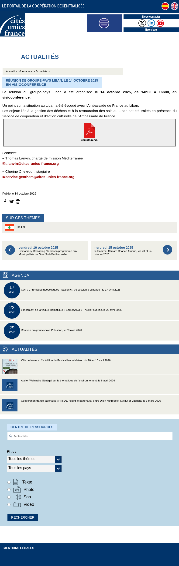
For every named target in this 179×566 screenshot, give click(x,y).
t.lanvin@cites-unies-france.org (32, 163)
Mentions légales (18, 548)
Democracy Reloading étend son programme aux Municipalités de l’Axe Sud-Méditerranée (48, 251)
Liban (15, 227)
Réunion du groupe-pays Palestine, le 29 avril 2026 (43, 331)
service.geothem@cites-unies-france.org (40, 177)
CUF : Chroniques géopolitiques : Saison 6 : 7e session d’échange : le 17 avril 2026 (62, 290)
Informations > (26, 71)
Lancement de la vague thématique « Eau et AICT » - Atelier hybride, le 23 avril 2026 (63, 310)
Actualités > (43, 71)
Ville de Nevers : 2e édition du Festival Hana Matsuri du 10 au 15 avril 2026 (56, 366)
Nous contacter (151, 16)
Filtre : (11, 451)
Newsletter (151, 29)
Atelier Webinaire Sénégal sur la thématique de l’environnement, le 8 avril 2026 (58, 386)
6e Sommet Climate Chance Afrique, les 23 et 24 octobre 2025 (122, 251)
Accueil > (12, 71)
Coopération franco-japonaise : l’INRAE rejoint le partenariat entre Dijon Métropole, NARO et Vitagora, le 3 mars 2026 (81, 406)
